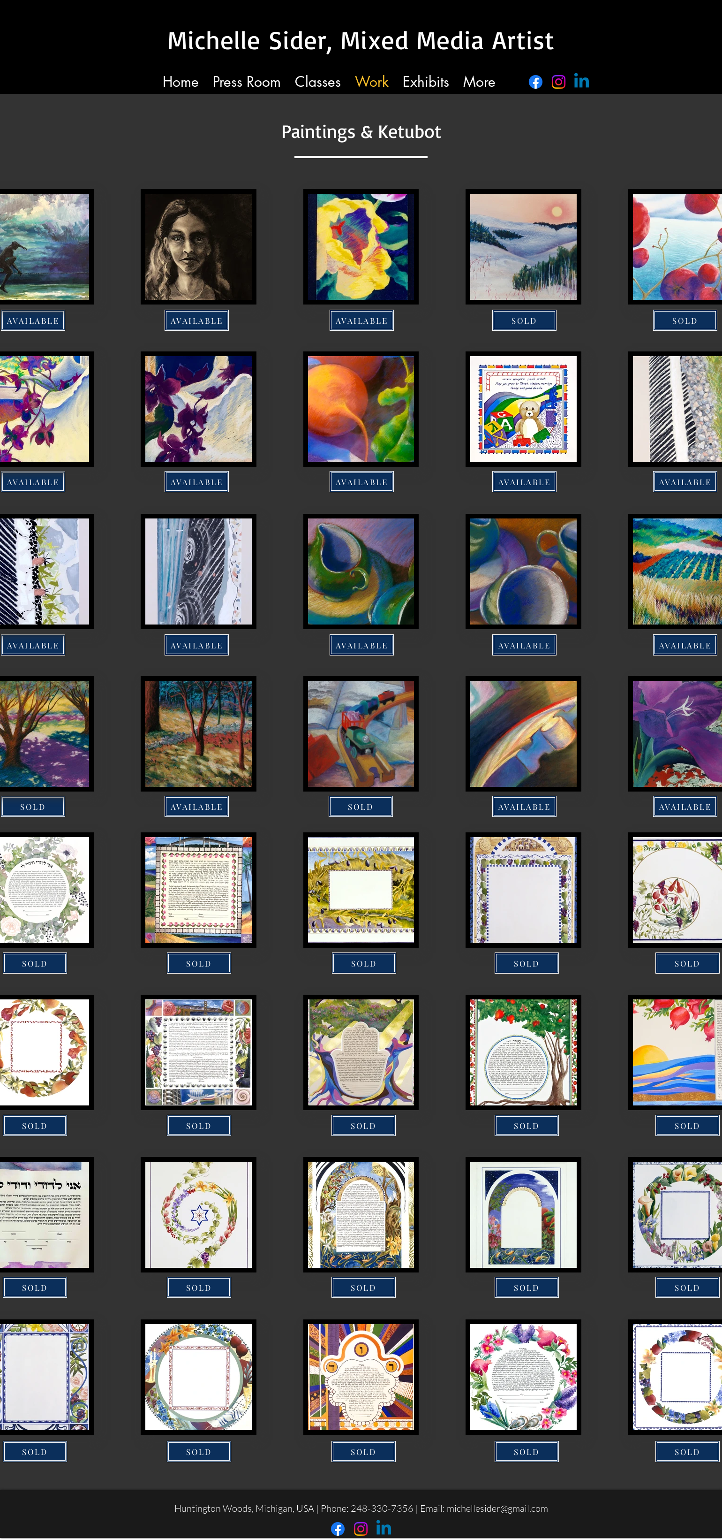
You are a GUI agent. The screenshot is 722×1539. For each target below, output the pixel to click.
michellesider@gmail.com (497, 1508)
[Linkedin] (581, 82)
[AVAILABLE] (197, 320)
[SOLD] (524, 320)
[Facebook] (535, 82)
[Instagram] (558, 82)
